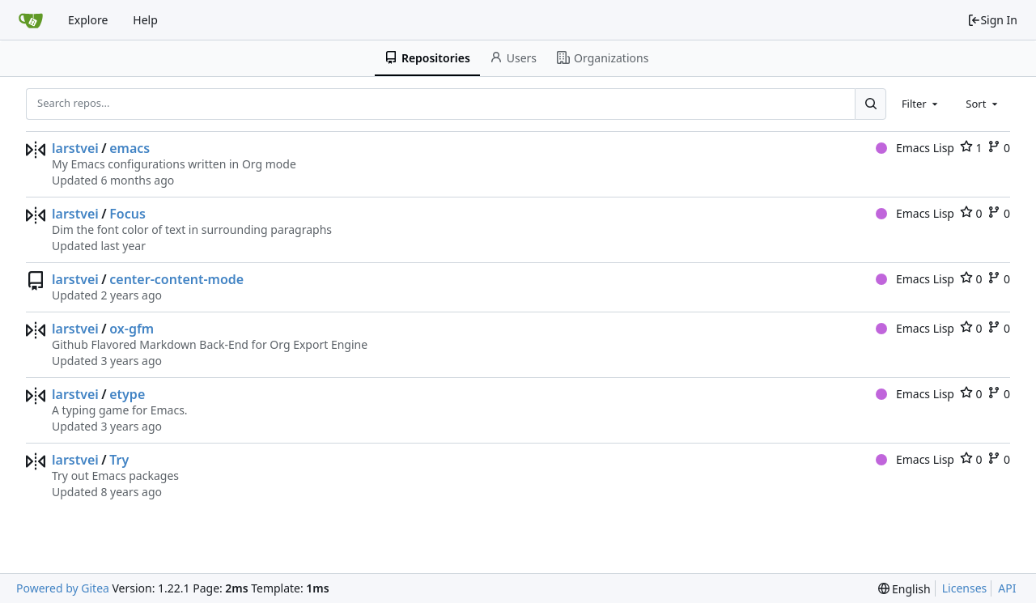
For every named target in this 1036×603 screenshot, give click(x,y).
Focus (127, 214)
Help (145, 20)
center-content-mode (176, 279)
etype (127, 394)
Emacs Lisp (915, 147)
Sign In (992, 20)
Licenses (964, 588)
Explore (88, 20)
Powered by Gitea (62, 588)
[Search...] (870, 103)
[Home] (30, 20)
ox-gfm (131, 329)
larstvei (75, 148)
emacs (129, 148)
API (1007, 588)
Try (119, 460)
